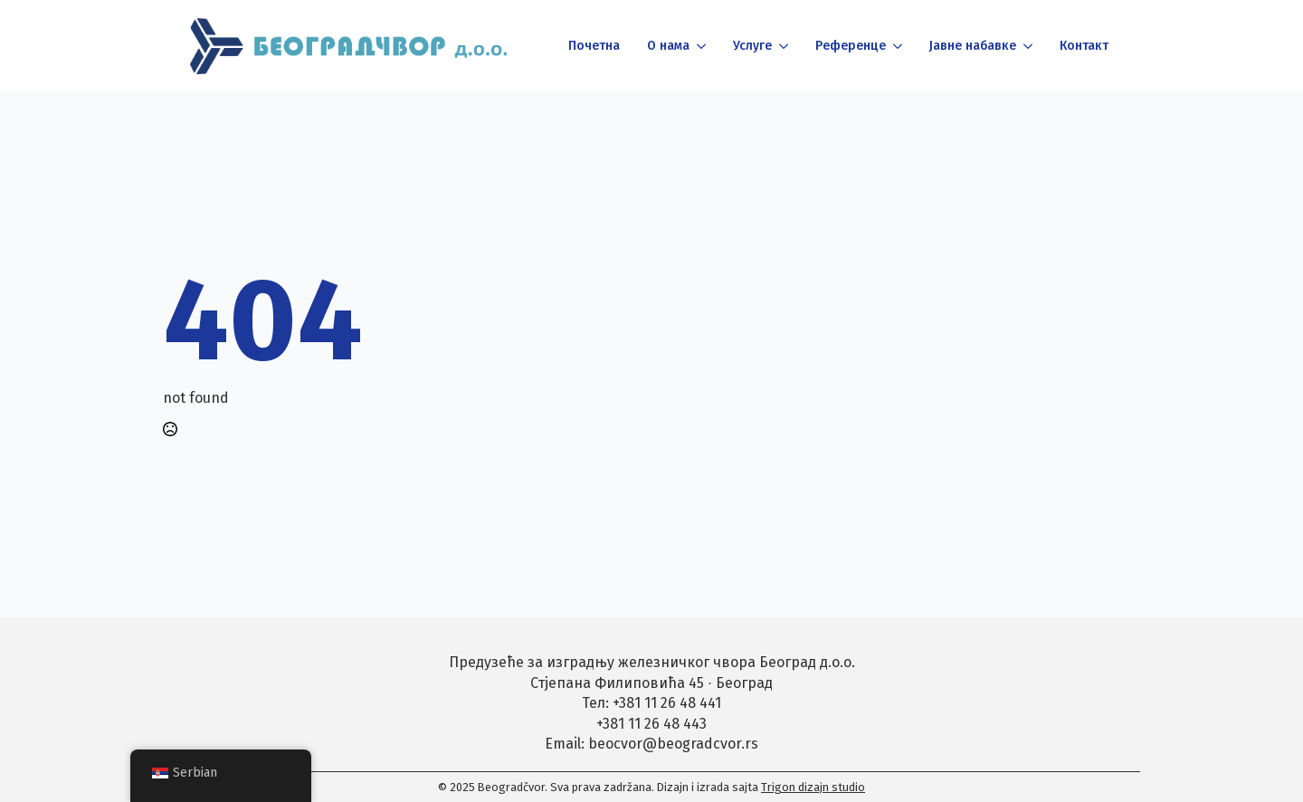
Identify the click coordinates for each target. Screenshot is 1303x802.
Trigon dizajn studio (813, 787)
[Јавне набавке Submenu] (1026, 46)
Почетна (594, 45)
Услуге (752, 45)
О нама (668, 45)
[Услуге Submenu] (782, 46)
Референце (850, 45)
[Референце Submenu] (896, 46)
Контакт (1084, 45)
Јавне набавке (972, 45)
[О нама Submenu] (700, 46)
